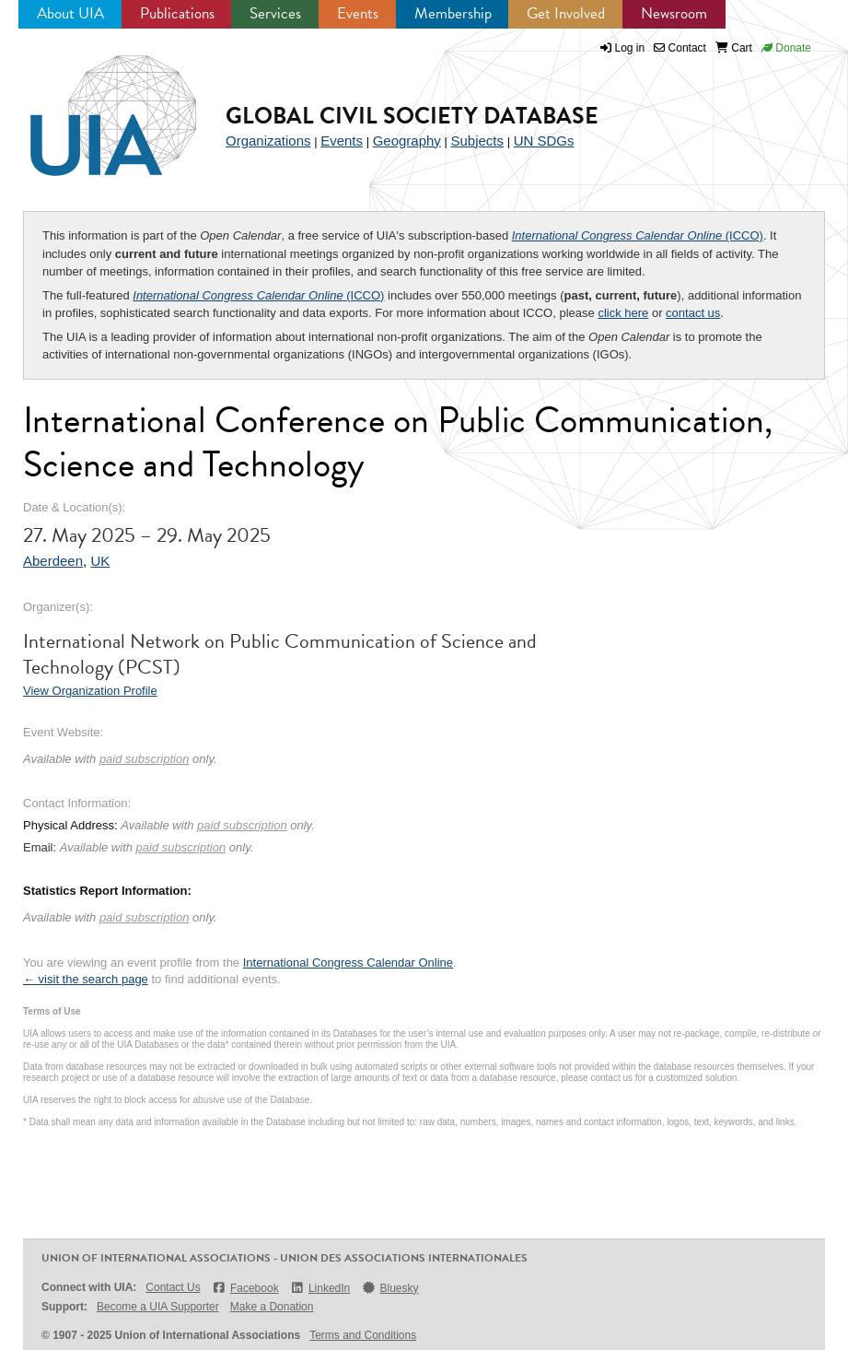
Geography (407, 140)
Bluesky (389, 1288)
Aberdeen (53, 561)
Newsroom (674, 13)
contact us (693, 313)
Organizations (268, 140)
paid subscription (144, 759)
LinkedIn (320, 1288)
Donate (786, 47)
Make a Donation (272, 1306)
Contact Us (172, 1287)
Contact (680, 47)
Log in (630, 47)
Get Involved (566, 13)
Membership (453, 13)
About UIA (70, 13)
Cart (733, 47)
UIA (92, 105)
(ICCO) (637, 235)
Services (275, 13)
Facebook (245, 1288)
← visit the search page (85, 979)
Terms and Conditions (362, 1335)
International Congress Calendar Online (348, 962)
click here (623, 313)
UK (100, 561)
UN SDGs (544, 140)
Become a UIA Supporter (158, 1306)
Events (357, 13)
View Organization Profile (90, 691)
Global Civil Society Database (412, 116)
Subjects (477, 140)
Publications (177, 13)
